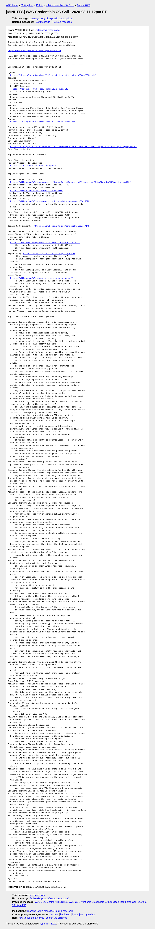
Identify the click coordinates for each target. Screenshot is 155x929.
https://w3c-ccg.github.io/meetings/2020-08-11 (34, 50)
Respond (52, 18)
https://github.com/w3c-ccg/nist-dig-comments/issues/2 (41, 278)
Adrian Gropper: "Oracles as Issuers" (49, 898)
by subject (77, 914)
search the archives (56, 917)
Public (39, 5)
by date (54, 914)
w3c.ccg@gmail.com (47, 30)
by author (90, 914)
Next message (42, 22)
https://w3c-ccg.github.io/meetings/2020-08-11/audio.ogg (42, 122)
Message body (37, 18)
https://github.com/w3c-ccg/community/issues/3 (36, 190)
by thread (65, 914)
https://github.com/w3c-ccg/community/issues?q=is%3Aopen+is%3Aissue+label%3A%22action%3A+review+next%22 (70, 182)
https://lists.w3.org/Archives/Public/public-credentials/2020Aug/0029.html (53, 75)
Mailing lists (27, 5)
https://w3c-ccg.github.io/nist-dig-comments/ (49, 253)
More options (66, 18)
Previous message (62, 22)
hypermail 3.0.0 (48, 923)
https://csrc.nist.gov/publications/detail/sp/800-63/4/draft (45, 242)
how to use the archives (31, 917)
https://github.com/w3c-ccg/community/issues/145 (40, 89)
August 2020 (83, 5)
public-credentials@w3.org (60, 5)
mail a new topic (64, 911)
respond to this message (40, 911)
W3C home (12, 5)
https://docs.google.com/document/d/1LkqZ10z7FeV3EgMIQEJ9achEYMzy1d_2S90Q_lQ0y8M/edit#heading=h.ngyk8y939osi (73, 146)
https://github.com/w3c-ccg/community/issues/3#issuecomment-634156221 (50, 201)
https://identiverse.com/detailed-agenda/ (34, 165)
